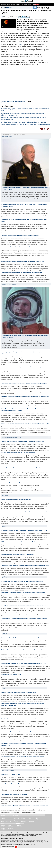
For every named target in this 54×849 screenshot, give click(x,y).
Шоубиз (5, 495)
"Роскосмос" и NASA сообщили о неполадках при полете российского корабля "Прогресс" (25, 565)
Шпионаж (25, 4)
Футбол (3, 825)
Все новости (4, 817)
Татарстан (18, 825)
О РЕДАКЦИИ (4, 838)
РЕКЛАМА (11, 838)
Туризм (4, 633)
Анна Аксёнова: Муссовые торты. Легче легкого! (14, 794)
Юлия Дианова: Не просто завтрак (10, 774)
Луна (3, 7)
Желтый (23, 820)
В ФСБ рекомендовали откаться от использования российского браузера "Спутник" (23, 605)
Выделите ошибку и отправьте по (14, 134)
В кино (23, 817)
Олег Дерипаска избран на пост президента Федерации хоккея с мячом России (22, 756)
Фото (2, 820)
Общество (30, 817)
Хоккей (2, 826)
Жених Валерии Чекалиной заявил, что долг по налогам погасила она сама (21, 272)
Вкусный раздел (8, 770)
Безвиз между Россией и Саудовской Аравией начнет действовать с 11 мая (21, 637)
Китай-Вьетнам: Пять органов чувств (11, 674)
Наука (4, 526)
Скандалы (8, 4)
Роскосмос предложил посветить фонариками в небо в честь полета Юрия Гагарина (24, 530)
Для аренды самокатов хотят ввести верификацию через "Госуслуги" (20, 235)
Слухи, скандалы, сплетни (11, 437)
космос (9, 7)
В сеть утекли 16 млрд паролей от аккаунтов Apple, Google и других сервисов (22, 581)
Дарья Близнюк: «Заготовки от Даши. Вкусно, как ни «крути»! (17, 783)
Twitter (20, 44)
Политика (16, 817)
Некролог (30, 4)
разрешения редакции (29, 841)
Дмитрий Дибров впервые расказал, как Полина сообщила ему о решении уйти (22, 261)
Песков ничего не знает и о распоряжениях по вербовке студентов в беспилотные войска (25, 423)
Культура (16, 820)
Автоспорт (10, 826)
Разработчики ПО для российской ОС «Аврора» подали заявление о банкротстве (23, 592)
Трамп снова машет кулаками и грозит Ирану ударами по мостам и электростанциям (24, 383)
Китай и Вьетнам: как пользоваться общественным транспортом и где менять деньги (24, 663)
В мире (3, 818)
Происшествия (39, 817)
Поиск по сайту (36, 4)
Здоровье (18, 4)
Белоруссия (19, 826)
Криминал (30, 818)
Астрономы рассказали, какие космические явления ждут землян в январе (25, 124)
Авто (37, 818)
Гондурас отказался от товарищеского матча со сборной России (18, 692)
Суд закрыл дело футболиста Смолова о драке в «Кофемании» (18, 452)
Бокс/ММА (3, 829)
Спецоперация (3, 4)
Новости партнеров (6, 821)
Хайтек (4, 577)
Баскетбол (11, 825)
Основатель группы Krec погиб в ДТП (11, 482)
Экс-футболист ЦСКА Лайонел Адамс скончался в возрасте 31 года (19, 731)
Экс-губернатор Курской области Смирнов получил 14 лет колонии (19, 246)
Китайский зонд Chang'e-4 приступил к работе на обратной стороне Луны (25, 122)
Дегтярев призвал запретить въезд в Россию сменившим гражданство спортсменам (24, 717)
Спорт (4, 688)
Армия (22, 4)
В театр (16, 821)
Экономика (16, 818)
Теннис (2, 828)
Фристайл (10, 828)
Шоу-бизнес (13, 4)
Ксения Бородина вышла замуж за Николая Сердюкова (16, 499)
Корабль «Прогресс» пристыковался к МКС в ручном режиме (17, 554)
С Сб (23, 17)
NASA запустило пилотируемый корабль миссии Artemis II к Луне (18, 541)
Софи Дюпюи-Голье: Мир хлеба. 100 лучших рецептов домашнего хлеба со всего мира (24, 805)
